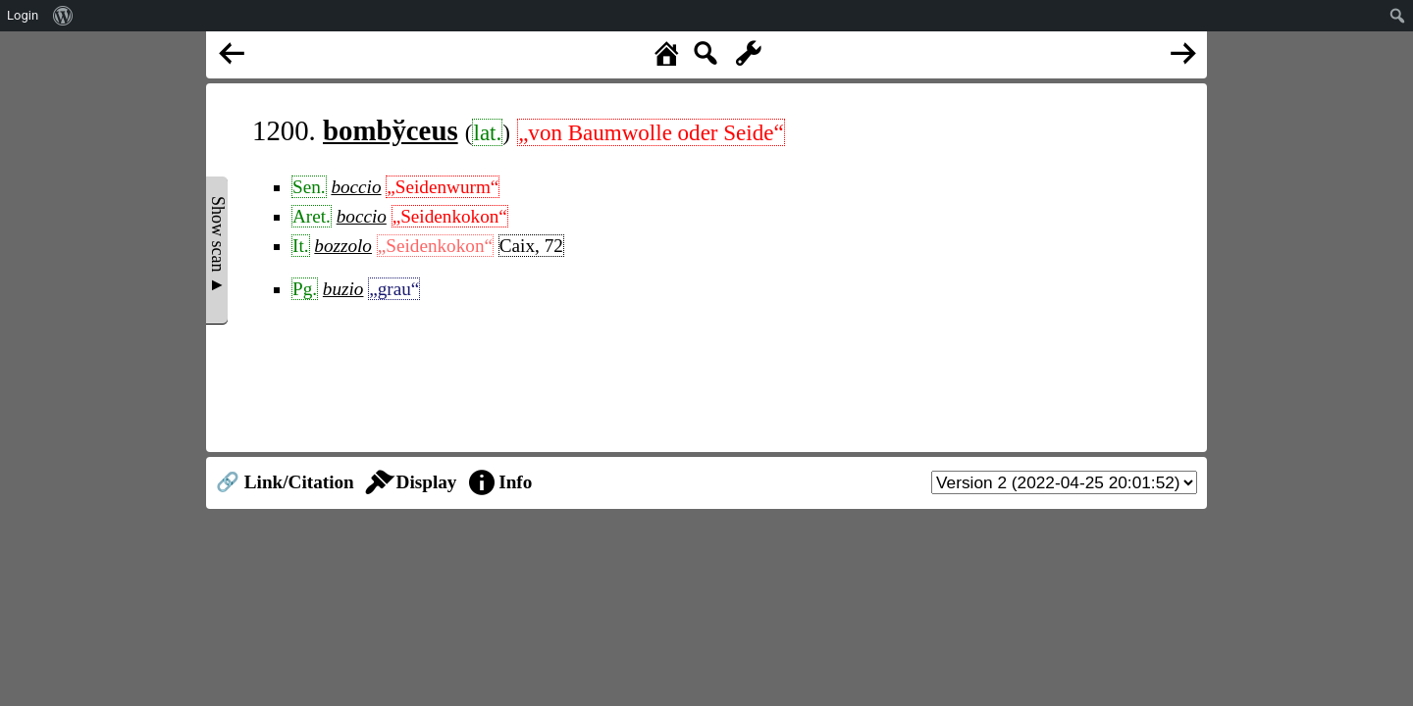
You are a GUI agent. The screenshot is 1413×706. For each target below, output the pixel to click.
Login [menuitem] (22, 15)
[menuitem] (63, 15)
